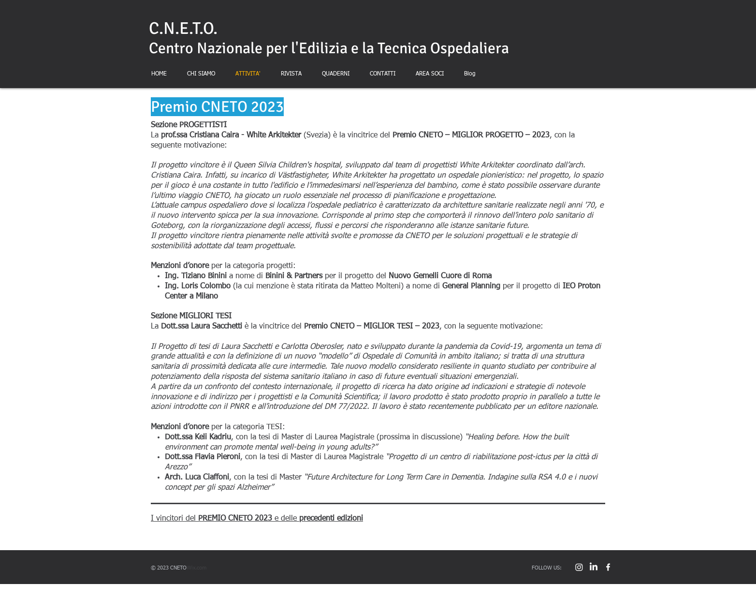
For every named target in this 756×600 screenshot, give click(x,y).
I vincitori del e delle (257, 519)
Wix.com (196, 567)
